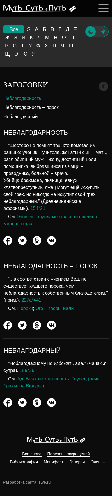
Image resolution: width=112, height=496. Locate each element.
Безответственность (47, 378)
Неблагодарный (20, 116)
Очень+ (98, 462)
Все (13, 29)
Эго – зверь (47, 308)
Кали (68, 308)
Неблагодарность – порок (31, 107)
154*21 (38, 208)
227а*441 (32, 299)
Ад (20, 378)
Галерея (77, 462)
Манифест (53, 462)
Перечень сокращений (68, 454)
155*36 (26, 370)
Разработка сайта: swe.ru (27, 482)
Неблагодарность (22, 98)
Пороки (25, 308)
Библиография (24, 462)
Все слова (31, 454)
